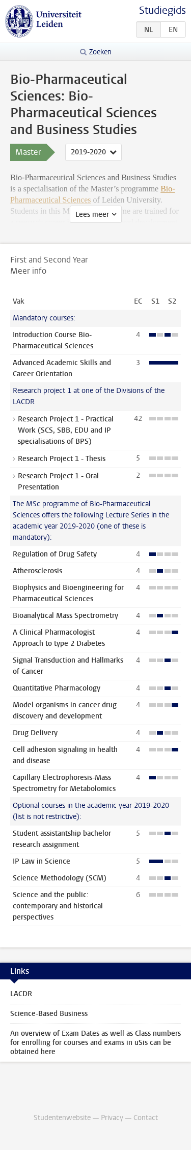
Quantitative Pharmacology (56, 688)
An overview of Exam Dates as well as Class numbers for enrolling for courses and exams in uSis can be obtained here (95, 1043)
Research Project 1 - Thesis (61, 459)
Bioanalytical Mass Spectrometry (65, 615)
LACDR (21, 994)
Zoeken (100, 52)
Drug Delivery (35, 733)
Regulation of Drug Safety (55, 554)
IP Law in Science (41, 861)
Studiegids (162, 10)
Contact (145, 1118)
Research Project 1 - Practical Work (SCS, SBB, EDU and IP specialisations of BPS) (66, 430)
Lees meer (92, 214)
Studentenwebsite (62, 1118)
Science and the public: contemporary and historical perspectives (58, 906)
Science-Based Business (49, 1013)
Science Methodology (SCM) (59, 878)
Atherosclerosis (37, 571)
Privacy (112, 1118)
